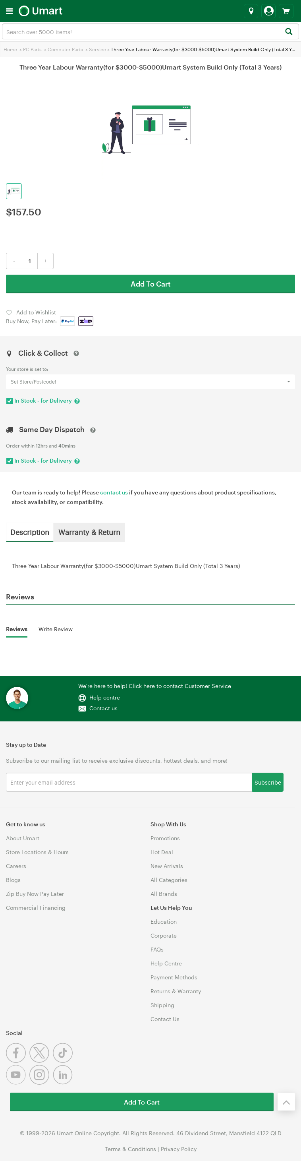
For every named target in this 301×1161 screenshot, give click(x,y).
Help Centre (166, 963)
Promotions (165, 838)
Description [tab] (29, 532)
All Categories (168, 879)
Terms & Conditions (130, 1148)
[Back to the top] (286, 1102)
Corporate (163, 935)
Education (163, 921)
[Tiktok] (64, 1060)
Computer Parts (65, 49)
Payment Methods (173, 977)
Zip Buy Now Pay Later (35, 893)
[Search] (288, 32)
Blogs (13, 879)
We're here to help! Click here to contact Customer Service (154, 685)
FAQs (157, 949)
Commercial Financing (36, 907)
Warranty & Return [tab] (89, 532)
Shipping (162, 1005)
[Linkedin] (64, 1082)
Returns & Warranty (175, 991)
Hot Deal (161, 852)
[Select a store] (251, 11)
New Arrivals (166, 866)
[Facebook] (17, 1060)
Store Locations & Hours (37, 852)
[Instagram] (41, 1082)
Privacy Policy (179, 1148)
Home (10, 49)
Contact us (103, 708)
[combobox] (150, 31)
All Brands (163, 893)
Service (97, 49)
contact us (114, 492)
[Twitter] (41, 1060)
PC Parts (32, 49)
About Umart (22, 838)
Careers (16, 866)
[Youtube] (17, 1082)
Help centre (104, 697)
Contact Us (164, 1019)
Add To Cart (151, 283)
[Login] (268, 11)
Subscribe (268, 782)
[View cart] (286, 11)
